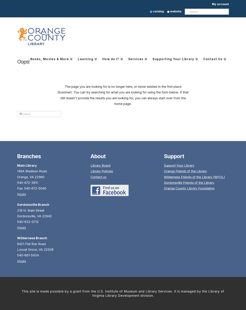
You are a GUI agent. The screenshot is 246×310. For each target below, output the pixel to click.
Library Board (100, 165)
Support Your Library (179, 165)
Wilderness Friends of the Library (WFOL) (194, 177)
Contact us (98, 177)
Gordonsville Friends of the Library (189, 183)
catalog (157, 11)
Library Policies (102, 171)
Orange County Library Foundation (189, 188)
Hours (21, 194)
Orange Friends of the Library (185, 171)
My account (220, 4)
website (174, 11)
